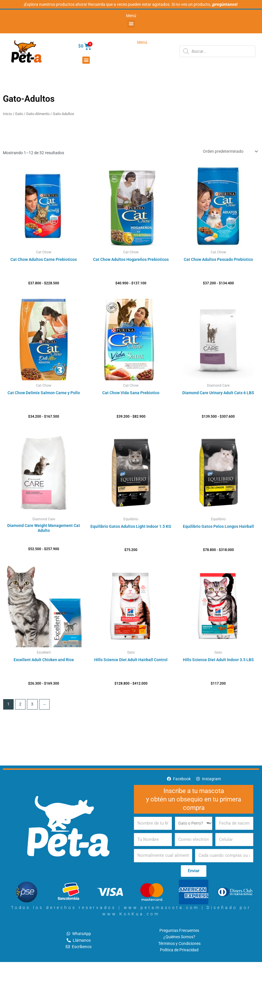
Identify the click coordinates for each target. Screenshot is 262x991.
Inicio (7, 114)
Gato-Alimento (38, 114)
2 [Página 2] (20, 704)
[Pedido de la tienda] (230, 151)
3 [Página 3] (32, 704)
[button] (131, 24)
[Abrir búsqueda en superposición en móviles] (217, 51)
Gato (19, 114)
